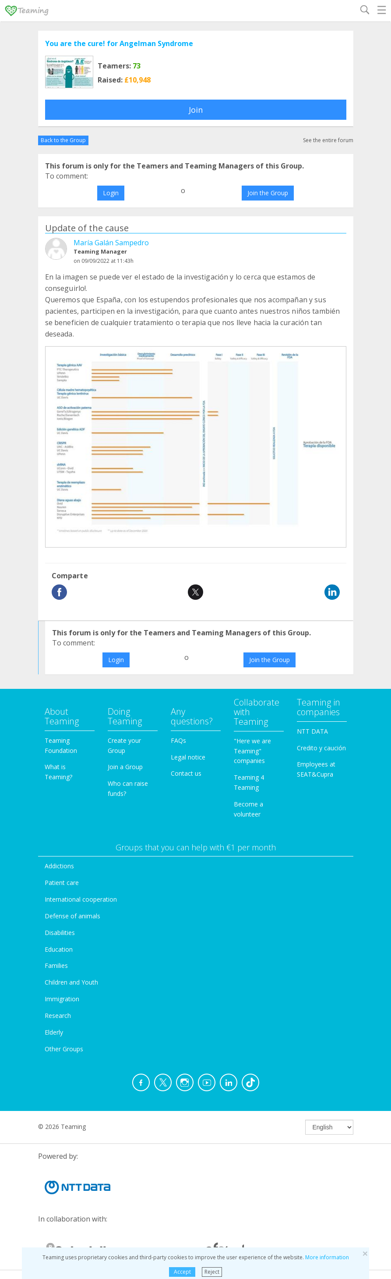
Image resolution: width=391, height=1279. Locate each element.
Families (56, 965)
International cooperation (81, 899)
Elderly (54, 1032)
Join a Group (125, 767)
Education (59, 949)
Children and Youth (71, 982)
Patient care (62, 882)
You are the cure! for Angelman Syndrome (119, 43)
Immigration (62, 999)
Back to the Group (63, 140)
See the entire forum (328, 140)
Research (58, 1015)
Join (196, 109)
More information (327, 1257)
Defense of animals (72, 916)
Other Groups (64, 1049)
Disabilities (60, 932)
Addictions (59, 866)
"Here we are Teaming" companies (252, 751)
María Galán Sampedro (111, 242)
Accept (182, 1271)
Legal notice (188, 757)
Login (111, 193)
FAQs (178, 740)
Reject (211, 1271)
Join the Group (267, 193)
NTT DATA (312, 731)
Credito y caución (321, 748)
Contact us (186, 773)
